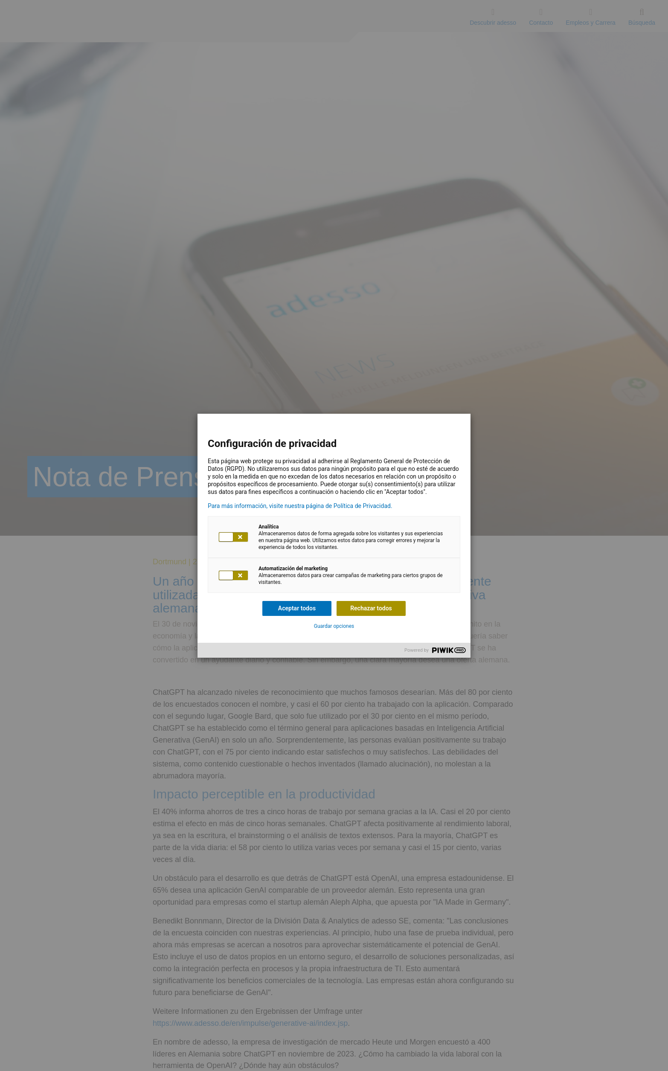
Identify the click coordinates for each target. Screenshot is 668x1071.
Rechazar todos (371, 608)
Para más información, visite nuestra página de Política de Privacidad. (300, 505)
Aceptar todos (297, 608)
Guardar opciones (334, 626)
